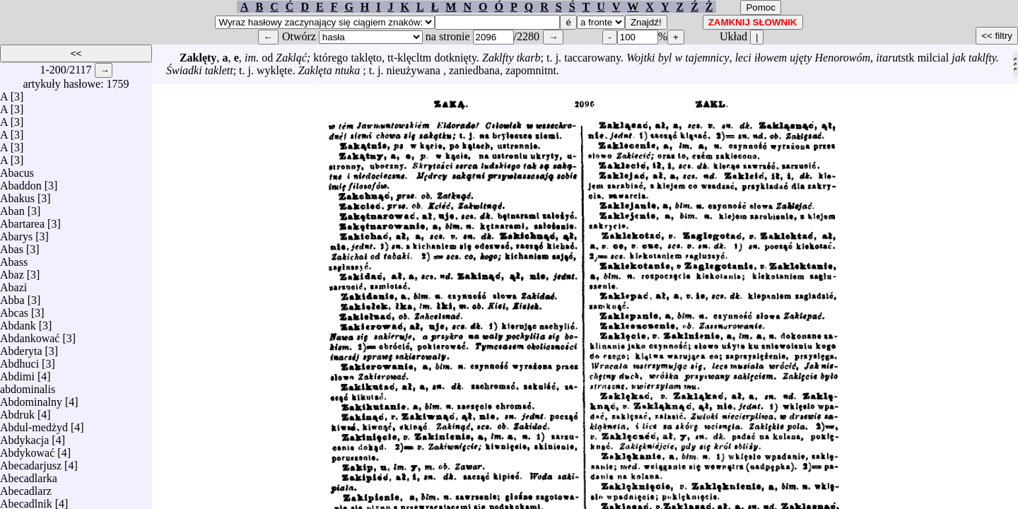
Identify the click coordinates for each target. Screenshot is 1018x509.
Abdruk (17, 411)
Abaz (12, 271)
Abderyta (21, 347)
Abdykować (27, 449)
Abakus (17, 195)
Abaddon (21, 182)
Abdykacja (24, 437)
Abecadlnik (26, 500)
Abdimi (17, 373)
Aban (12, 207)
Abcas (14, 309)
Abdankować (29, 335)
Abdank (18, 322)
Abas (11, 246)
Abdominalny (31, 398)
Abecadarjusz (31, 462)
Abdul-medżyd (34, 424)
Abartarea (22, 220)
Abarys (16, 233)
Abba (12, 297)
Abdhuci (19, 360)
